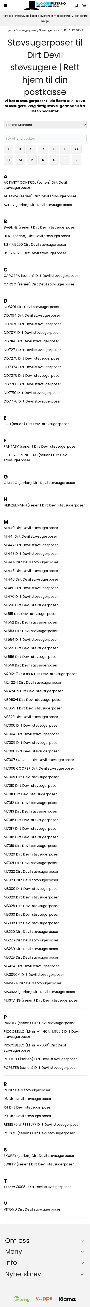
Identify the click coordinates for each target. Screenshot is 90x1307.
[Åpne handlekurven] (84, 5)
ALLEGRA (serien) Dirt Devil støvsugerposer (40, 196)
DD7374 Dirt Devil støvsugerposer (32, 366)
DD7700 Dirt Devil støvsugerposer (32, 384)
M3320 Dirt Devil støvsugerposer (31, 716)
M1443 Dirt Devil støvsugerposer (31, 553)
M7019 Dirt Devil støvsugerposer (31, 845)
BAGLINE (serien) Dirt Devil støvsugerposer (40, 227)
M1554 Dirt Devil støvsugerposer (31, 639)
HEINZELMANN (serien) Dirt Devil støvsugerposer (44, 505)
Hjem (10, 30)
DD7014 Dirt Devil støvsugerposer (32, 315)
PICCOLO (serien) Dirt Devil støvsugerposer (40, 1059)
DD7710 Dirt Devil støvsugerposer (32, 392)
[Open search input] (77, 6)
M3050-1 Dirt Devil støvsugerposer (33, 699)
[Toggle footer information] (83, 1240)
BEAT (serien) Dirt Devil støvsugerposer (37, 235)
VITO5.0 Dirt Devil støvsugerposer (32, 1209)
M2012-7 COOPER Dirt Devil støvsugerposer (40, 673)
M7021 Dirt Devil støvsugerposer (31, 862)
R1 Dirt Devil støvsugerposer (27, 1090)
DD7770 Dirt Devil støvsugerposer (32, 401)
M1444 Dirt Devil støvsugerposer (31, 562)
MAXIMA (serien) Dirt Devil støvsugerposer (40, 991)
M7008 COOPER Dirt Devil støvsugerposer (39, 768)
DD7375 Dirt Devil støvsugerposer (32, 375)
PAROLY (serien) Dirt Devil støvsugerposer (39, 1022)
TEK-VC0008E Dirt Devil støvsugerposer (37, 1186)
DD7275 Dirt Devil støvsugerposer (32, 358)
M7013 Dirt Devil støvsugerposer (31, 811)
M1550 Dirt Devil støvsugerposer (31, 605)
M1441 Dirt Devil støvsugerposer (30, 536)
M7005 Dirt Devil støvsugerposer (31, 742)
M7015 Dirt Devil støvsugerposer (31, 819)
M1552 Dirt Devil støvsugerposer (31, 622)
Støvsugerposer (26, 30)
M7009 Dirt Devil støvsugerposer (31, 777)
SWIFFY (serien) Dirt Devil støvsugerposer (39, 1164)
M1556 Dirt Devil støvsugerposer (31, 656)
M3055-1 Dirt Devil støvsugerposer (33, 708)
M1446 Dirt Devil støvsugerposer (31, 579)
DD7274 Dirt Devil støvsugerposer (32, 349)
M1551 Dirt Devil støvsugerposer (30, 613)
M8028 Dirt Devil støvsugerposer (31, 905)
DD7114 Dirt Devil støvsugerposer (31, 341)
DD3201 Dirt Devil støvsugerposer (32, 306)
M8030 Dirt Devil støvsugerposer (31, 914)
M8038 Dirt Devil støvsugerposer (31, 923)
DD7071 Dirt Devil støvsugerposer (32, 332)
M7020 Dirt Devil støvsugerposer (31, 854)
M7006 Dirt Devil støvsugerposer (31, 751)
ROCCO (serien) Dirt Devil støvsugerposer (39, 1133)
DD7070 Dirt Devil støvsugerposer (32, 324)
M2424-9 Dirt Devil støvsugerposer (33, 691)
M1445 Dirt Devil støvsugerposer (31, 570)
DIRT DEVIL (76, 30)
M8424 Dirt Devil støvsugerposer (31, 966)
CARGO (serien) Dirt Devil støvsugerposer (39, 284)
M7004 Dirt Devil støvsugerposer (31, 734)
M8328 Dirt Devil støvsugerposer (31, 957)
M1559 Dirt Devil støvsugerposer (31, 665)
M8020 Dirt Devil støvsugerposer (31, 897)
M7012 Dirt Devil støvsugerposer (31, 802)
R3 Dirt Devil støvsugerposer (27, 1098)
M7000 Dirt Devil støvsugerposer (31, 725)
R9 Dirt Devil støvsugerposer (27, 1115)
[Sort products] (45, 124)
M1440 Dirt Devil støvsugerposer (31, 527)
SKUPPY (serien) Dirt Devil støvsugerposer (39, 1155)
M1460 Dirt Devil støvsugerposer (31, 588)
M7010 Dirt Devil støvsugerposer (31, 785)
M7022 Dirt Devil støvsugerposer (31, 871)
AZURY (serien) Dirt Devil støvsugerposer (38, 204)
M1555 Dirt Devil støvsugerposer (31, 648)
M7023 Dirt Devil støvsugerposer (31, 880)
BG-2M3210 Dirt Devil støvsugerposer (35, 253)
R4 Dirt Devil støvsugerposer (28, 1107)
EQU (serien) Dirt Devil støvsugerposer (36, 423)
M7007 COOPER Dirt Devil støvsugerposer (39, 759)
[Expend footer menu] (83, 1251)
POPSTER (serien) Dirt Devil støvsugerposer (40, 1067)
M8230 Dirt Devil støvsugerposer (31, 948)
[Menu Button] (5, 5)
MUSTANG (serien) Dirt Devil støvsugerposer (41, 1000)
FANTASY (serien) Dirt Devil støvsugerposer (40, 446)
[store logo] (45, 5)
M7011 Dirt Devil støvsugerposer (30, 794)
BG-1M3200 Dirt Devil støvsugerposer (35, 244)
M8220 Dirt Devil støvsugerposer (31, 931)
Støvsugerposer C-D (53, 30)
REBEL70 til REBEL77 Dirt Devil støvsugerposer (42, 1124)
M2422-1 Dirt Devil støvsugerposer (33, 682)
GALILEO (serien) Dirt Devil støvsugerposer (40, 482)
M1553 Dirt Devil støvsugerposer (31, 630)
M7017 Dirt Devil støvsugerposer (31, 828)
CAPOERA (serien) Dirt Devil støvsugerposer (41, 275)
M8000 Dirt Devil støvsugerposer (31, 888)
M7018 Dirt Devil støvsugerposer (31, 837)
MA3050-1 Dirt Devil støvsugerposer (34, 974)
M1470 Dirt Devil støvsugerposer (31, 596)
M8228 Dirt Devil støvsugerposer (31, 940)
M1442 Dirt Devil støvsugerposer (31, 545)
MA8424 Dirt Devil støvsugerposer (33, 983)
